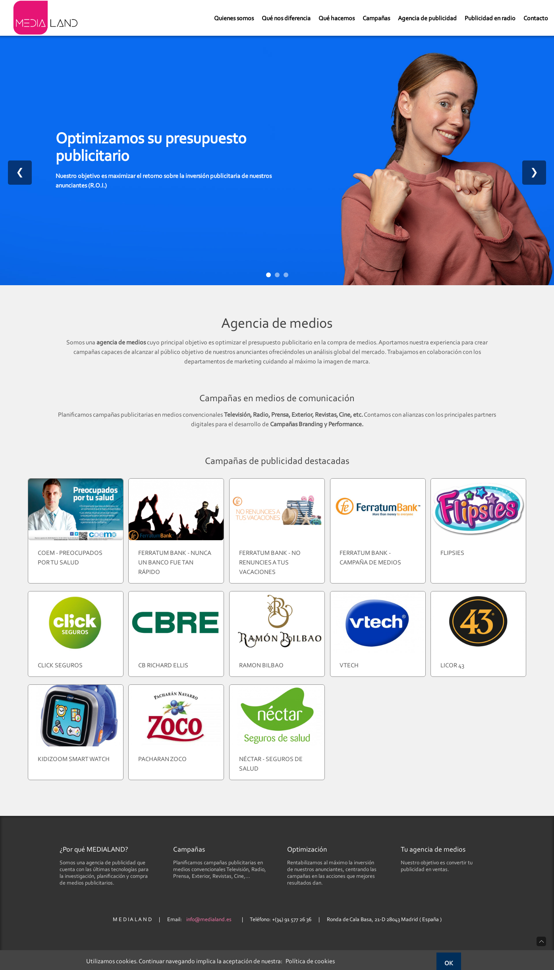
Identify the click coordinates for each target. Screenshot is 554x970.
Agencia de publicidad (427, 18)
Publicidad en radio (490, 18)
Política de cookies (310, 961)
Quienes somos (234, 18)
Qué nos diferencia (286, 18)
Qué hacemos (337, 18)
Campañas (376, 18)
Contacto (535, 18)
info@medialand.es (209, 920)
